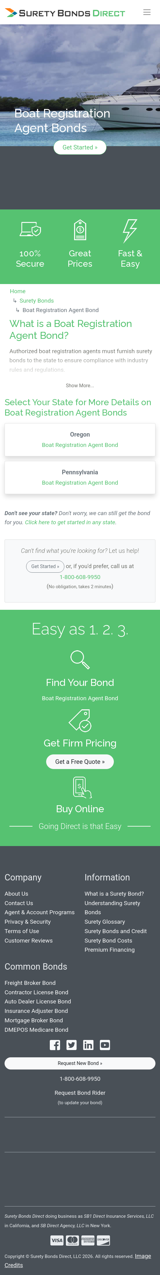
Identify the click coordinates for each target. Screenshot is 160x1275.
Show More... (80, 385)
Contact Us (19, 903)
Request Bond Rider (80, 1092)
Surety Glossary (105, 921)
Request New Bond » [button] (80, 1063)
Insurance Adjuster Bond (36, 1010)
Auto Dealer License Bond (38, 1001)
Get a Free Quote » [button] (80, 761)
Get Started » (80, 147)
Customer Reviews (29, 940)
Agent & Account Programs (40, 912)
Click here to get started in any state (70, 522)
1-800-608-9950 (80, 577)
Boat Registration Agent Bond (80, 439)
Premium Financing (110, 949)
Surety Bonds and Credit (116, 931)
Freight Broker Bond (30, 982)
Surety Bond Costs (108, 940)
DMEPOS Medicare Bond (36, 1029)
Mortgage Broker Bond (34, 1020)
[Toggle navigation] (147, 12)
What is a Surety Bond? (114, 893)
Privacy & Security (28, 921)
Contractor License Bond (36, 992)
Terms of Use (22, 931)
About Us (16, 893)
